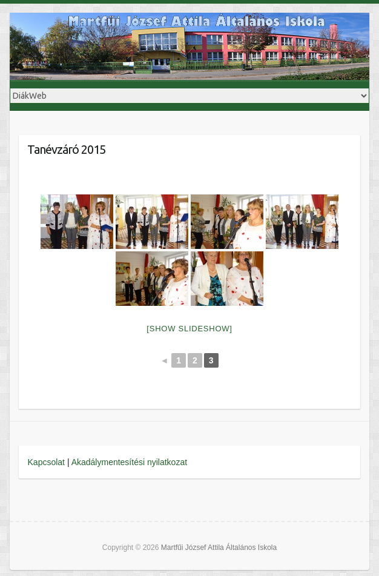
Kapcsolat (46, 462)
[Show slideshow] (189, 328)
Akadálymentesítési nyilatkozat (129, 462)
